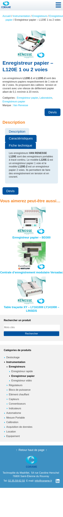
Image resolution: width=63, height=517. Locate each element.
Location (11, 431)
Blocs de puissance (20, 389)
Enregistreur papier (27, 97)
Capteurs (14, 399)
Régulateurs (15, 385)
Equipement (13, 436)
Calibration (12, 422)
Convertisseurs (17, 403)
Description (17, 131)
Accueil (7, 16)
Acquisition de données (19, 427)
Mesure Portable (15, 417)
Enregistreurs (39, 16)
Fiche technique (20, 145)
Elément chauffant (19, 394)
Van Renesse (20, 105)
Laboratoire (46, 97)
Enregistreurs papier (14, 101)
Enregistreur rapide (22, 371)
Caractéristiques (21, 138)
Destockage (13, 357)
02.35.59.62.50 (16, 480)
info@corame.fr (43, 480)
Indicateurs (15, 408)
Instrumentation (21, 16)
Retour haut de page (31, 450)
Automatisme (13, 413)
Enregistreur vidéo (21, 380)
